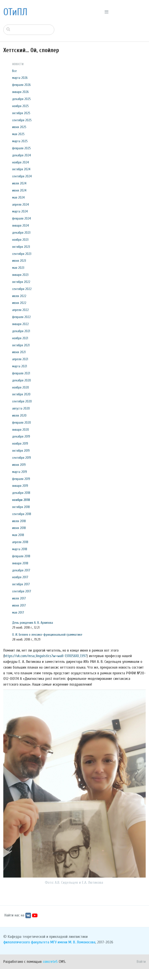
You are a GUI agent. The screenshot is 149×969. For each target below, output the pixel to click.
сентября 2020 (22, 401)
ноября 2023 (20, 240)
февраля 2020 (21, 423)
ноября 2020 (20, 387)
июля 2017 (19, 598)
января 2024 (20, 226)
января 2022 (20, 324)
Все (14, 71)
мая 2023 (18, 268)
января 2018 (20, 563)
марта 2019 (19, 472)
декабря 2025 (21, 99)
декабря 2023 (21, 233)
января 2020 (20, 430)
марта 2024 (20, 211)
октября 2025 (21, 113)
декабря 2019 (21, 436)
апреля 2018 (20, 542)
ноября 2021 (20, 338)
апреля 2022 (20, 310)
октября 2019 (21, 451)
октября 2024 (21, 169)
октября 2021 (21, 345)
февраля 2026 (21, 85)
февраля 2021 (21, 373)
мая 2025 (18, 134)
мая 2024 (18, 197)
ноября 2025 (20, 106)
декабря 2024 (21, 155)
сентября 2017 (21, 591)
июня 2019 (19, 465)
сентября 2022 (22, 289)
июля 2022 (19, 296)
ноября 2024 (20, 162)
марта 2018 (19, 549)
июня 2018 (19, 528)
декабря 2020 (21, 380)
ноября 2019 (20, 444)
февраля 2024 (21, 218)
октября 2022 (21, 282)
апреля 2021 (20, 359)
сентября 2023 (21, 254)
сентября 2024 (22, 176)
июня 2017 (19, 605)
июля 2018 (19, 521)
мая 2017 (18, 612)
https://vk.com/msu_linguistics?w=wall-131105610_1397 (45, 656)
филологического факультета (26, 942)
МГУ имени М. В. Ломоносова (72, 942)
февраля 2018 (21, 556)
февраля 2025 (21, 148)
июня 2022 (19, 303)
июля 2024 (19, 183)
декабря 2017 (21, 570)
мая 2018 (18, 535)
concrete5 (50, 961)
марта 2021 (19, 366)
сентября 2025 (22, 120)
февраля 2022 (21, 317)
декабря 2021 (21, 331)
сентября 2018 (21, 514)
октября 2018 (21, 507)
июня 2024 (19, 190)
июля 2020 (19, 415)
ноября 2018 (21, 500)
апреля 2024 (20, 205)
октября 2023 (21, 247)
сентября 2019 (21, 458)
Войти (141, 961)
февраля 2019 (21, 479)
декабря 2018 (21, 493)
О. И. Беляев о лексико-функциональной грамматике (47, 635)
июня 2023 (19, 261)
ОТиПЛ (15, 12)
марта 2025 (20, 141)
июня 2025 (19, 127)
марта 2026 (20, 78)
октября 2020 (21, 394)
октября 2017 (21, 584)
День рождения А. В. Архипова (32, 623)
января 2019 (20, 486)
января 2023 (20, 275)
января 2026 (20, 92)
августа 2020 (21, 408)
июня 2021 (19, 352)
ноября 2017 (20, 577)
